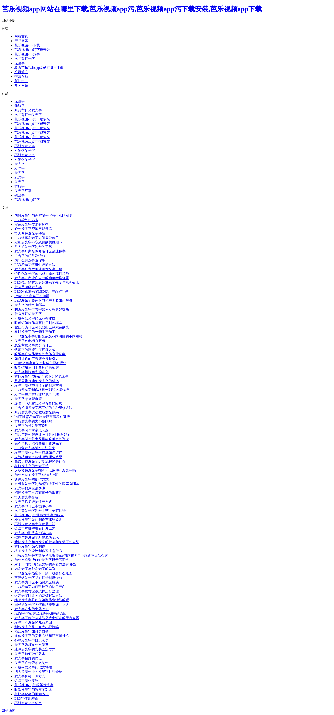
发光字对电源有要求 (29, 340)
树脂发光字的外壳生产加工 (34, 332)
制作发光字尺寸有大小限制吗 (36, 627)
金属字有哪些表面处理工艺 (34, 528)
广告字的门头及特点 (29, 256)
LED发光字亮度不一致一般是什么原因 (43, 573)
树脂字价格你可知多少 (31, 694)
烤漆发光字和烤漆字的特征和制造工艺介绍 (46, 542)
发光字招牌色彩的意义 (31, 372)
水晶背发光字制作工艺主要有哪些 (40, 510)
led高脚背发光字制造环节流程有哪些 (42, 417)
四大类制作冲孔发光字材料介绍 (38, 671)
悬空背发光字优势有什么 (33, 345)
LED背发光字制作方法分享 (34, 448)
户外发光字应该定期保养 (33, 229)
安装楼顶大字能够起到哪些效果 (38, 457)
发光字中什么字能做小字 (33, 506)
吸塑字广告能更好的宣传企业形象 (40, 354)
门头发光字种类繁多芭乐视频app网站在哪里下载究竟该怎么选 (61, 555)
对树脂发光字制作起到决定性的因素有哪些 (46, 484)
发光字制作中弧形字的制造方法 (38, 385)
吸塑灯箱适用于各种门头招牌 (36, 367)
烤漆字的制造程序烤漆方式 (34, 349)
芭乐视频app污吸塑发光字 (33, 685)
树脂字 (19, 186)
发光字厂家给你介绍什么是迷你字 (40, 251)
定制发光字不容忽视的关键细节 (38, 242)
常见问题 (21, 85)
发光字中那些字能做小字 (33, 533)
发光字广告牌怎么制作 (31, 663)
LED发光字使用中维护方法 (34, 264)
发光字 (19, 164)
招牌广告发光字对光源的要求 (36, 537)
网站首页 (21, 36)
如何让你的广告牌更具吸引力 (36, 358)
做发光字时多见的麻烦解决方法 (38, 595)
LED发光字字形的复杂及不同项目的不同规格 (48, 336)
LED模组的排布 (26, 220)
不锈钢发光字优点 (28, 703)
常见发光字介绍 (26, 497)
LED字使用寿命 (26, 698)
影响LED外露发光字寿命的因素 (38, 403)
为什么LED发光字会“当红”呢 (36, 475)
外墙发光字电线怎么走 (31, 640)
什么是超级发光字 (28, 287)
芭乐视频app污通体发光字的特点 (39, 515)
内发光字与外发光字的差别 (34, 569)
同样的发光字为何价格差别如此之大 (41, 604)
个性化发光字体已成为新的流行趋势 (41, 273)
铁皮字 (19, 195)
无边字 (19, 63)
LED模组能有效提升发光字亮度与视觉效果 (46, 282)
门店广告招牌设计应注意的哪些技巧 (41, 434)
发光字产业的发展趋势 (31, 609)
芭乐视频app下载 (27, 45)
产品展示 (21, 41)
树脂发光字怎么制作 (29, 546)
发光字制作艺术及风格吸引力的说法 (41, 439)
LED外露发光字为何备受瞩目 (36, 238)
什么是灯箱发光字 (28, 314)
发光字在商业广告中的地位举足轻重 (41, 278)
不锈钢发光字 (24, 146)
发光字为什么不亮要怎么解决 (36, 582)
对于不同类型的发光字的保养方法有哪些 (45, 564)
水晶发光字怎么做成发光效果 (36, 412)
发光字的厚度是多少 (29, 488)
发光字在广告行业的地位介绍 (36, 394)
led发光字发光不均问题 (31, 296)
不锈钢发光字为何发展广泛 (34, 524)
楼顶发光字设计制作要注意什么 (38, 551)
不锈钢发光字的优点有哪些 (34, 318)
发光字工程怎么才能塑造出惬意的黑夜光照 (46, 618)
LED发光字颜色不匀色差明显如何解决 (43, 300)
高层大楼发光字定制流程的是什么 (40, 461)
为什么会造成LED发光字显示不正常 (41, 560)
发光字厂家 (23, 191)
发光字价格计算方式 (29, 676)
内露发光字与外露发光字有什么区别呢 (43, 215)
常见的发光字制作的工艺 (33, 247)
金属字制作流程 (26, 680)
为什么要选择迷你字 (29, 260)
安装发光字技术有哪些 (31, 224)
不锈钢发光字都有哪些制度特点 (38, 578)
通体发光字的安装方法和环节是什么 (41, 636)
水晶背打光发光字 (28, 110)
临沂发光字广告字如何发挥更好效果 (41, 309)
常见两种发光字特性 (29, 233)
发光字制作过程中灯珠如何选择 (38, 452)
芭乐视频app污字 (27, 54)
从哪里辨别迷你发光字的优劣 (36, 381)
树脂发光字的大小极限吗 (33, 421)
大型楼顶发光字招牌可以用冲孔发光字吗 (45, 470)
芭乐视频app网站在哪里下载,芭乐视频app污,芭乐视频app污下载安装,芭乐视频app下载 (132, 9)
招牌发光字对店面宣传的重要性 (38, 493)
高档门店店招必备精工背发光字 (38, 443)
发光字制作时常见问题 (31, 430)
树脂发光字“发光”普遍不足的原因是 (41, 376)
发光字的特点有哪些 (29, 305)
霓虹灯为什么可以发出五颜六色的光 (41, 327)
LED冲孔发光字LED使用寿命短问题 (41, 291)
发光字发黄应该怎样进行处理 (36, 591)
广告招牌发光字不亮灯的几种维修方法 (43, 408)
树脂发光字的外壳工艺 (31, 466)
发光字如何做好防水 (29, 654)
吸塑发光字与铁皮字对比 (33, 689)
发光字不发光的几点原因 (33, 622)
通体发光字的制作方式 (31, 479)
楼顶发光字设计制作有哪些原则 (38, 519)
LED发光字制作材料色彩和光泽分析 (41, 390)
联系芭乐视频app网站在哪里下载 (39, 67)
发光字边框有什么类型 (31, 645)
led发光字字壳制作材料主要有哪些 (40, 363)
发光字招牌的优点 (28, 658)
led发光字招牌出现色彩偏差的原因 (40, 613)
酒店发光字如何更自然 (31, 631)
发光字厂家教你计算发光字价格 (38, 269)
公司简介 (21, 72)
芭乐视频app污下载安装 (32, 50)
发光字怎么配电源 (28, 399)
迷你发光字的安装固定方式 (34, 649)
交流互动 (21, 76)
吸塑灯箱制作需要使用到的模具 (38, 323)
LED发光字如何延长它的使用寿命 (39, 586)
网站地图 (8, 711)
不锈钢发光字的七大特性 (33, 667)
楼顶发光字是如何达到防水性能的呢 (41, 600)
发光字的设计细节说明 (31, 425)
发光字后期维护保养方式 (33, 502)
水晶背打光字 (24, 58)
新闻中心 (21, 81)
